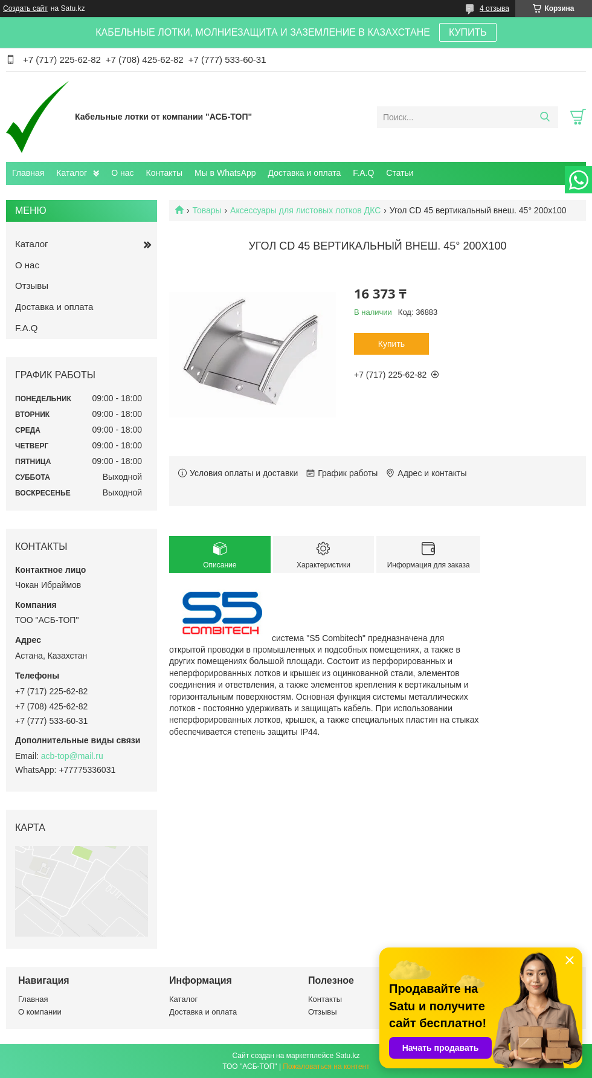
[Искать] (544, 117)
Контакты (164, 173)
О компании (40, 1011)
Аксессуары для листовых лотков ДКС (305, 210)
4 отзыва (494, 8)
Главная (28, 173)
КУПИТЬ (468, 32)
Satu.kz (347, 1055)
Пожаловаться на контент (326, 1066)
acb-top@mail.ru (72, 756)
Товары (206, 210)
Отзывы (31, 285)
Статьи (399, 173)
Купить (391, 344)
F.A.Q (363, 173)
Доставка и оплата (304, 173)
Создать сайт (25, 8)
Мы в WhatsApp (225, 173)
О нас (122, 173)
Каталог (71, 173)
